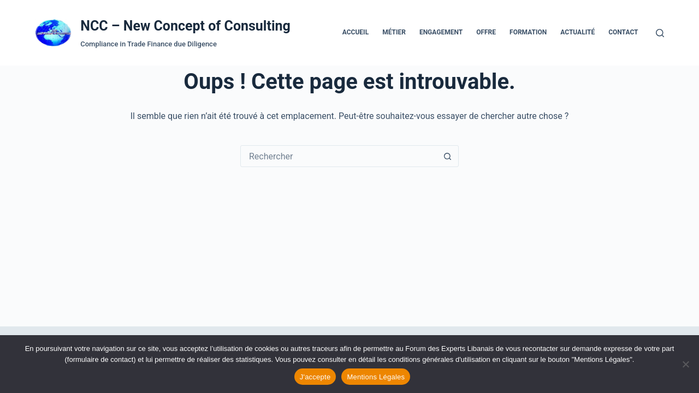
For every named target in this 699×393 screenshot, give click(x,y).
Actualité (577, 32)
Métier (394, 32)
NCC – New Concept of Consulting (185, 26)
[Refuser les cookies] (685, 364)
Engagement (441, 32)
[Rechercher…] (338, 156)
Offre (486, 32)
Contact (623, 32)
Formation (528, 32)
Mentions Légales (376, 377)
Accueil (355, 32)
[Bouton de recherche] (447, 156)
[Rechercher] (660, 33)
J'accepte (315, 377)
